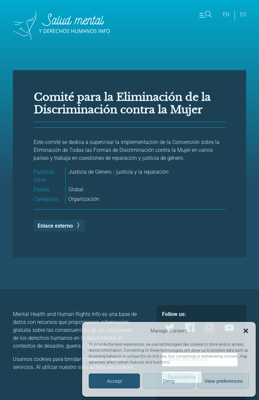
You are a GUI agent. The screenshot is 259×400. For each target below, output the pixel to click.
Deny (169, 381)
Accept (114, 381)
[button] (246, 331)
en (226, 14)
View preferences (224, 381)
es (243, 14)
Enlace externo (55, 226)
